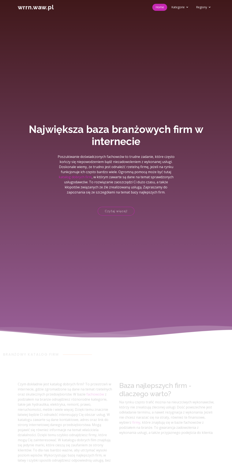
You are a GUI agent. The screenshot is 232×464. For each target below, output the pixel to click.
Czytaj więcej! (116, 213)
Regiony (201, 7)
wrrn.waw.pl (36, 7)
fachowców (95, 397)
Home (160, 7)
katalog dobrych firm (75, 177)
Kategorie (178, 7)
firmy (136, 425)
